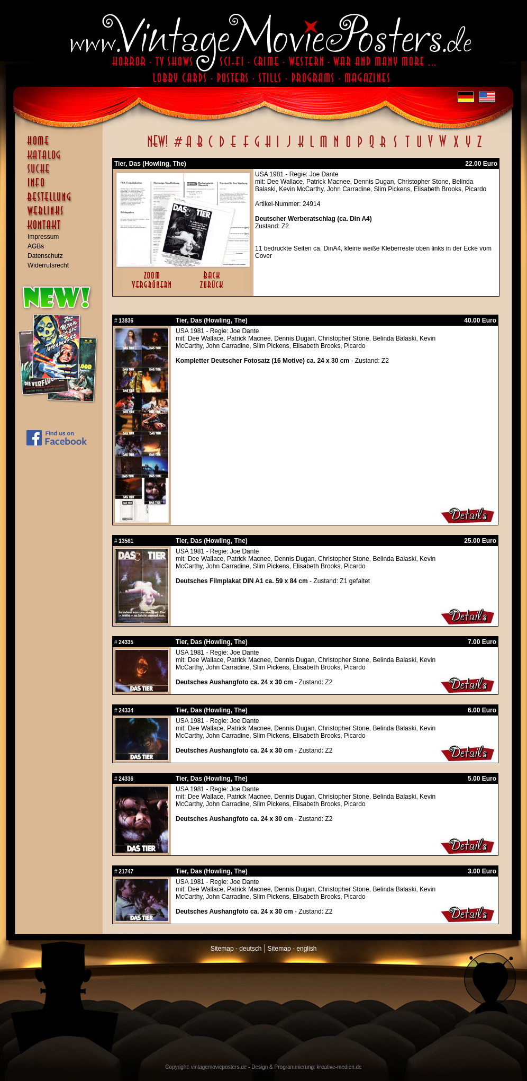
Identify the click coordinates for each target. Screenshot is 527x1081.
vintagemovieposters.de (219, 1067)
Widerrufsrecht (48, 265)
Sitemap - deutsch (236, 948)
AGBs (36, 246)
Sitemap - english (292, 948)
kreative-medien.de (339, 1067)
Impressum (43, 236)
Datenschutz (45, 256)
